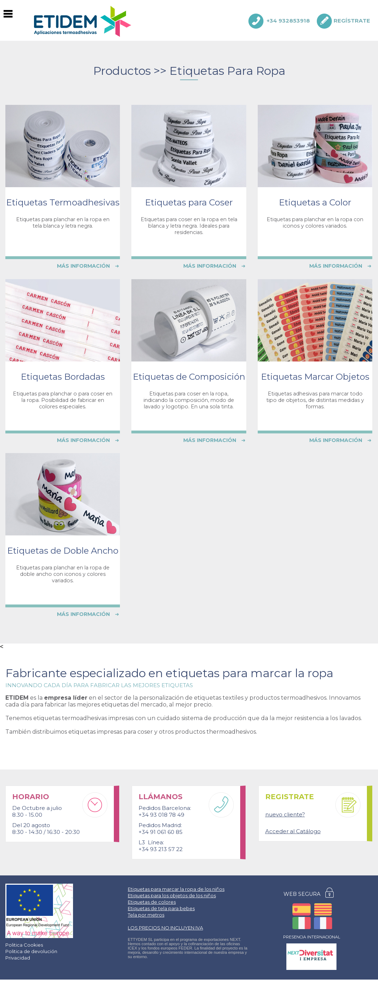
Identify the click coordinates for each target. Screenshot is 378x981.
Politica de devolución (31, 951)
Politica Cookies (24, 945)
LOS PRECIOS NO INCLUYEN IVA (165, 928)
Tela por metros (146, 915)
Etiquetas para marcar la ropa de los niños (176, 889)
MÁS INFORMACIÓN (88, 266)
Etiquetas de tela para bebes (161, 908)
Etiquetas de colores (152, 902)
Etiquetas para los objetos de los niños (172, 895)
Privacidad (17, 958)
